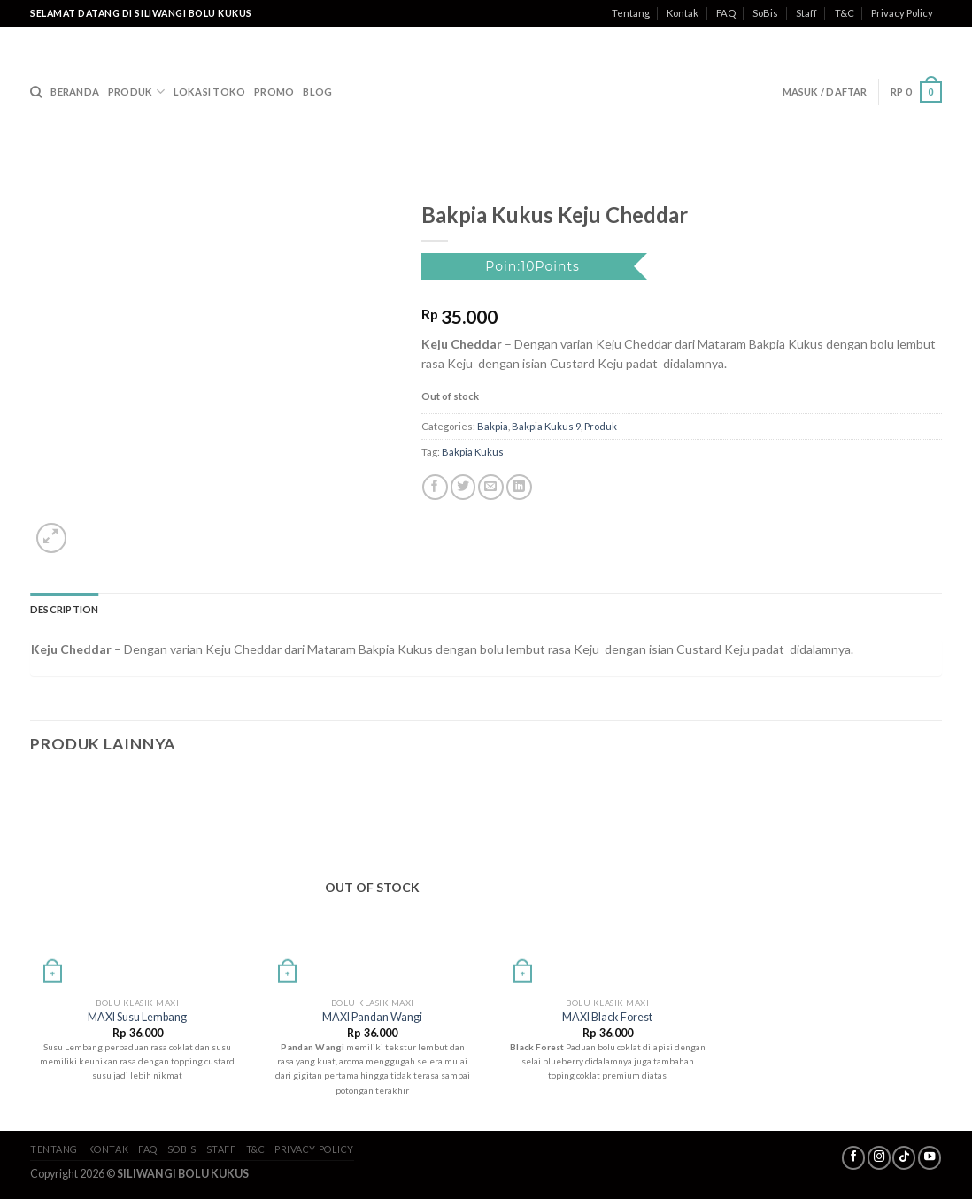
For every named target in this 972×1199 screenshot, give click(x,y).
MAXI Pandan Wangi (372, 1017)
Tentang (631, 13)
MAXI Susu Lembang (137, 1017)
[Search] (36, 92)
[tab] (64, 609)
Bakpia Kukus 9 (546, 426)
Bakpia (492, 426)
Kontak (682, 13)
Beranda (74, 91)
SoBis (765, 13)
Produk (136, 91)
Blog (317, 91)
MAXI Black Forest (607, 1017)
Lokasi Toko (209, 91)
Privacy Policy (902, 13)
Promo (274, 91)
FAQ (726, 13)
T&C (844, 13)
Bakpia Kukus (473, 451)
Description (64, 609)
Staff (806, 13)
